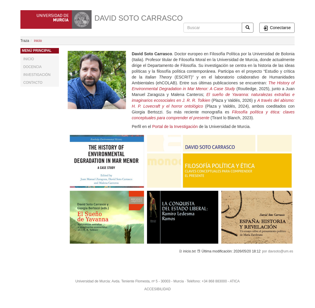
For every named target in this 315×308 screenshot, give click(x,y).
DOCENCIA (32, 67)
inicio (38, 41)
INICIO (28, 59)
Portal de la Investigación (175, 126)
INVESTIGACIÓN (36, 75)
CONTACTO (33, 83)
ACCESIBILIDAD (157, 289)
